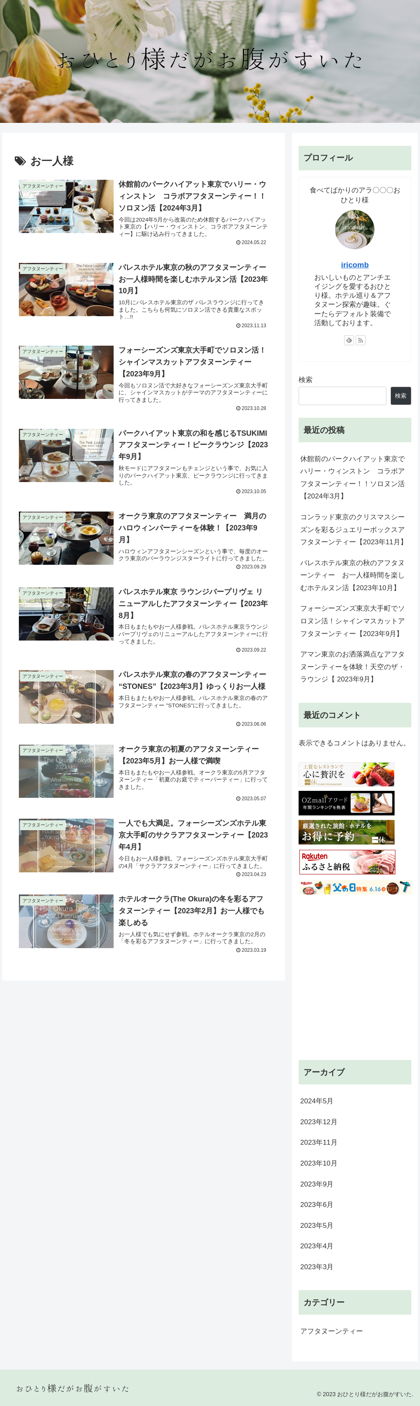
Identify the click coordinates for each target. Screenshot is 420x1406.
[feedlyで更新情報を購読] (349, 340)
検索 (306, 380)
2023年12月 (319, 1122)
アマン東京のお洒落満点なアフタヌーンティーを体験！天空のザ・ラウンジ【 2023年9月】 (352, 666)
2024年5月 (316, 1101)
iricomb (355, 264)
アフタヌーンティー (331, 1331)
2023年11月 (319, 1142)
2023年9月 (316, 1184)
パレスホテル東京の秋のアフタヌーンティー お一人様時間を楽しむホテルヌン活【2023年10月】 (352, 575)
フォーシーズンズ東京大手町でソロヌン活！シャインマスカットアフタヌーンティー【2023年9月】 (352, 621)
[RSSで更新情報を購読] (360, 340)
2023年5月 (316, 1225)
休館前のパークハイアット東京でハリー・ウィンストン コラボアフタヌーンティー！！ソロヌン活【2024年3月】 (352, 477)
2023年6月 (316, 1205)
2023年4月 (316, 1246)
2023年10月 (319, 1163)
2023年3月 (316, 1267)
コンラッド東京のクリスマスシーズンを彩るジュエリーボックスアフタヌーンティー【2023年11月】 (353, 529)
